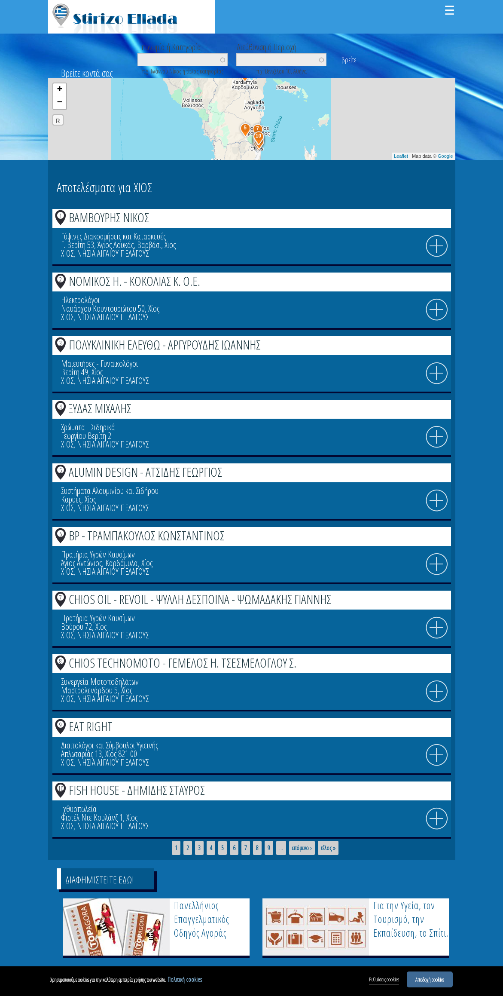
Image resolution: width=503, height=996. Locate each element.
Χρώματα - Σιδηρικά (88, 427)
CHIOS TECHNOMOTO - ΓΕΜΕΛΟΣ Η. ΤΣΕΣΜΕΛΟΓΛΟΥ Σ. (182, 662)
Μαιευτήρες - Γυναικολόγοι (99, 363)
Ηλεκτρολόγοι (80, 300)
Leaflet (401, 156)
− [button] (59, 102)
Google (445, 156)
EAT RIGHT (91, 726)
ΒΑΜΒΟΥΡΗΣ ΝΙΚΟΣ (109, 217)
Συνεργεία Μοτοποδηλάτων (100, 681)
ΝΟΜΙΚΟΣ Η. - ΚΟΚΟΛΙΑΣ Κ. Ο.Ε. (134, 281)
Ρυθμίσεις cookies (384, 980)
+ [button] (59, 89)
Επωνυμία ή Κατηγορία (169, 46)
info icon (437, 246)
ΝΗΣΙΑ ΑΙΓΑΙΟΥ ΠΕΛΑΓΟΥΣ (113, 253)
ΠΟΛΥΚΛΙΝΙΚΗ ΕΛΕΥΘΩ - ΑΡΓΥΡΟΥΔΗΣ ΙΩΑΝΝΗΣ (165, 344)
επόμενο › (302, 848)
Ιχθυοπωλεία (79, 809)
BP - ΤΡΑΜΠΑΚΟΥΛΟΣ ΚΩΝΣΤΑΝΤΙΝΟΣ (147, 535)
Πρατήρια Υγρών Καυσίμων (98, 554)
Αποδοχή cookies (429, 980)
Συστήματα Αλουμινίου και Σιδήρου (110, 490)
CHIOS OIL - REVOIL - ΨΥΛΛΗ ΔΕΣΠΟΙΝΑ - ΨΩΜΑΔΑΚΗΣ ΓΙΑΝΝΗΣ (200, 599)
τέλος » (328, 848)
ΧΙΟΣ (67, 253)
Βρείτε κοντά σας (87, 73)
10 (60, 788)
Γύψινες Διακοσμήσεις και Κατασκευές (113, 236)
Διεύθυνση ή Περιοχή (266, 46)
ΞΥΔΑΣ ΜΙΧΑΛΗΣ (100, 408)
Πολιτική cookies (185, 981)
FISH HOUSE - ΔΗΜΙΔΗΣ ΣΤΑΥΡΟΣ (137, 789)
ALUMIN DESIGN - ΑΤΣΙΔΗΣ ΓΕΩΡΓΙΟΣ (145, 471)
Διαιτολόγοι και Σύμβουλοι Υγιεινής (109, 745)
